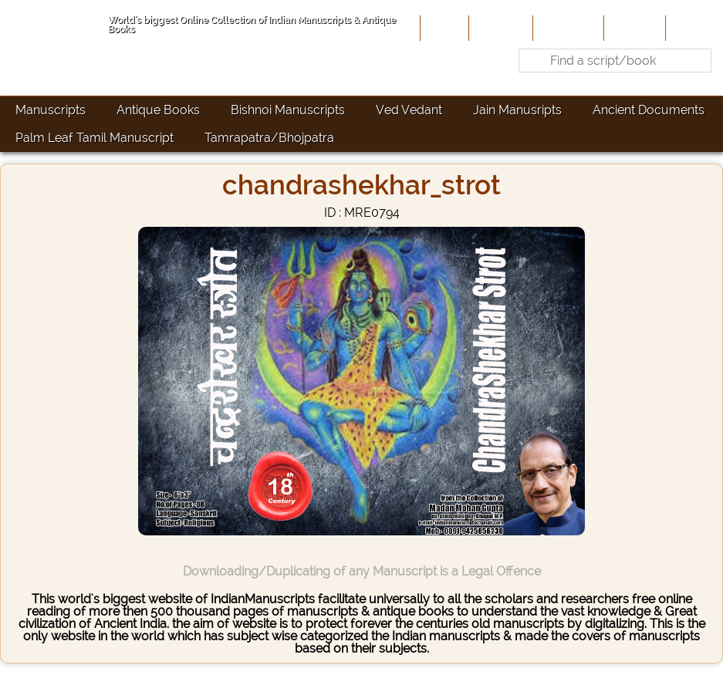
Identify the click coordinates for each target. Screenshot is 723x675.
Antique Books (158, 110)
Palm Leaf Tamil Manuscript (94, 137)
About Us (499, 28)
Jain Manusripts (517, 110)
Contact (692, 28)
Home (443, 28)
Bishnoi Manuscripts (288, 110)
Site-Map (633, 28)
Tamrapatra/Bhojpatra (269, 137)
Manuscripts (50, 110)
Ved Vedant (409, 110)
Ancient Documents (648, 110)
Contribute (567, 28)
